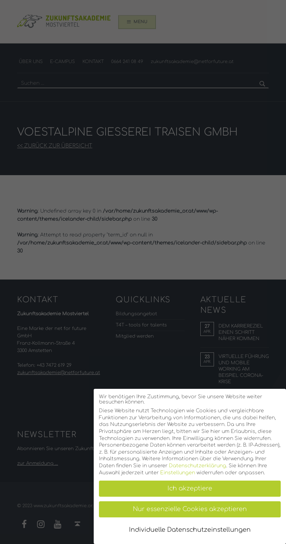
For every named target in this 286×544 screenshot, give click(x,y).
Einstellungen (177, 472)
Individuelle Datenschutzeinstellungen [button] (190, 529)
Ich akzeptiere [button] (189, 488)
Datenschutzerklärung (197, 465)
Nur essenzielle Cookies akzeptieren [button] (190, 509)
